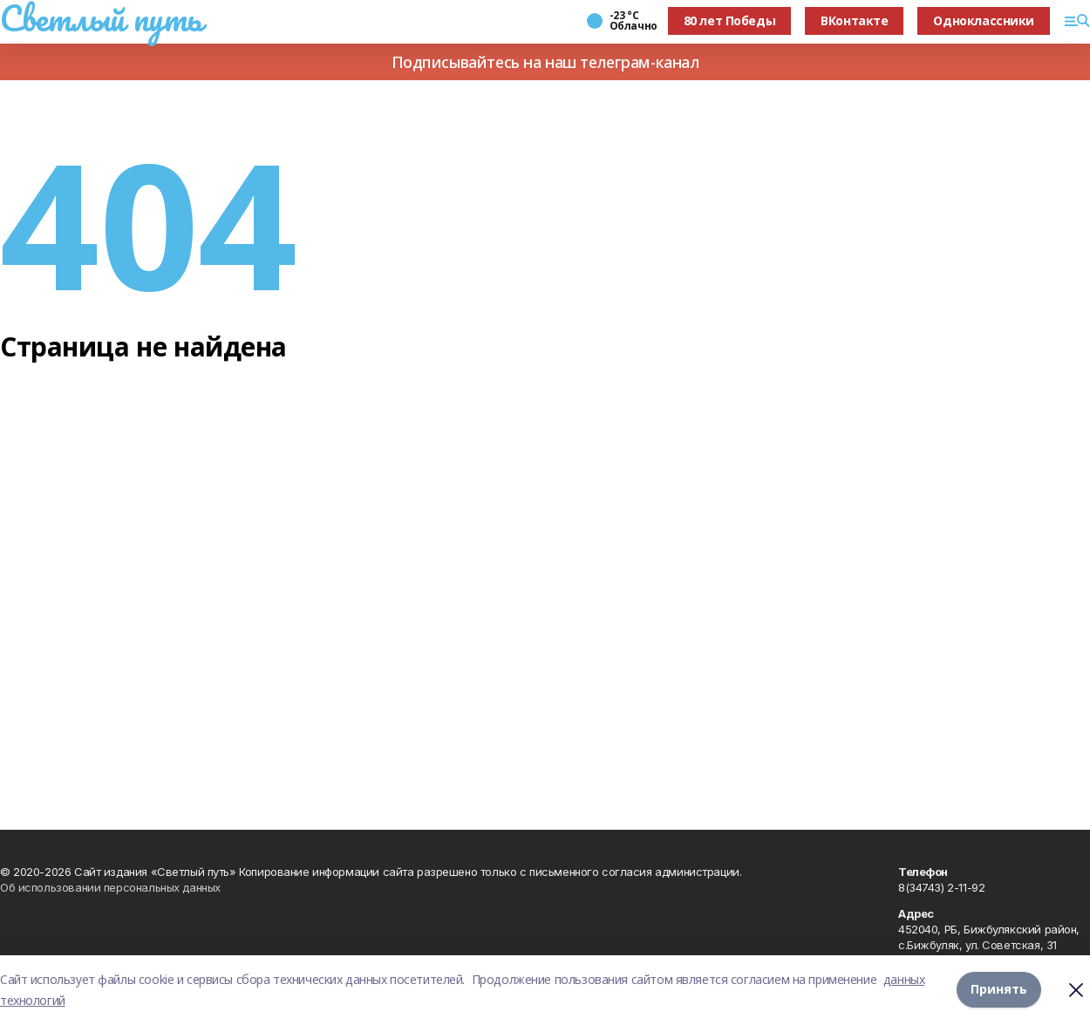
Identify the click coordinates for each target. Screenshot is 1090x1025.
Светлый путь (101, 18)
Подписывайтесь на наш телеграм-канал (545, 61)
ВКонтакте (854, 20)
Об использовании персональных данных (110, 887)
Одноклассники (983, 20)
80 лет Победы (730, 20)
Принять (999, 989)
